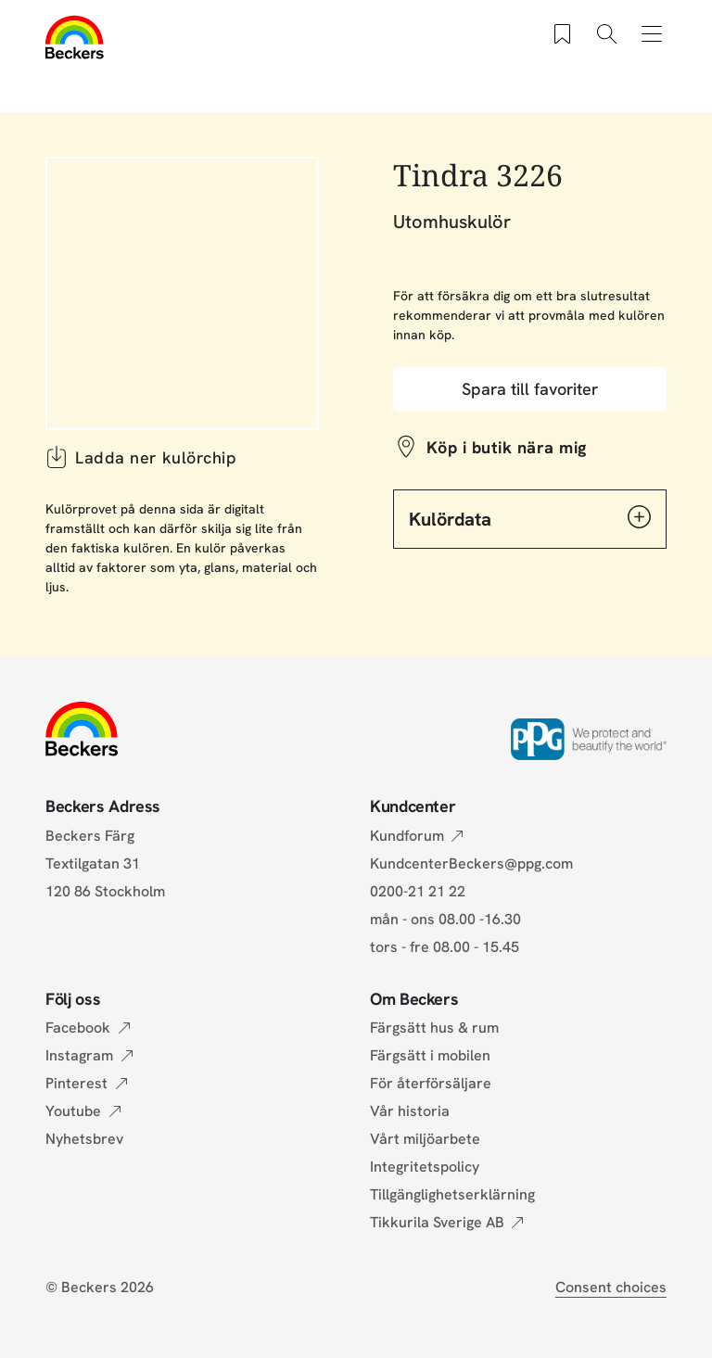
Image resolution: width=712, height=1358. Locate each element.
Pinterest (76, 1083)
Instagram (79, 1055)
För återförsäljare (430, 1083)
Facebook (77, 1027)
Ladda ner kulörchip (140, 457)
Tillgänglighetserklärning (452, 1194)
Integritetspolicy (424, 1166)
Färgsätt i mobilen (430, 1055)
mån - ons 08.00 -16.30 (445, 919)
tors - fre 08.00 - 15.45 (444, 947)
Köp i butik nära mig (506, 447)
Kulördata (530, 518)
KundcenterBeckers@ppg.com (475, 863)
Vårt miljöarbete (425, 1139)
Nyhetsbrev (84, 1139)
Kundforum (407, 835)
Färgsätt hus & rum (434, 1027)
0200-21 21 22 (417, 891)
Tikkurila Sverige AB (437, 1222)
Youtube (73, 1111)
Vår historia (410, 1111)
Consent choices (611, 1287)
